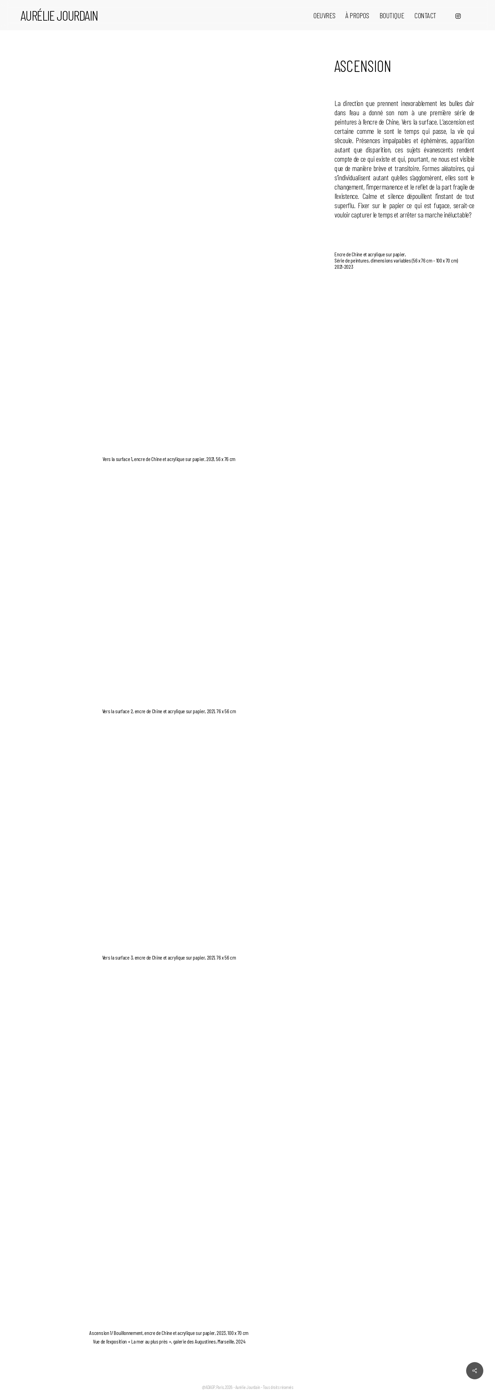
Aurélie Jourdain (59, 15)
